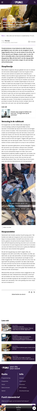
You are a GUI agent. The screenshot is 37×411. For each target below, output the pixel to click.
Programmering (6, 378)
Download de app (24, 390)
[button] (34, 408)
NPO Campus (23, 387)
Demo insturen (6, 387)
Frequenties (5, 381)
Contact (21, 378)
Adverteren (22, 381)
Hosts (3, 384)
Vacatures (22, 384)
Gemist (3, 390)
